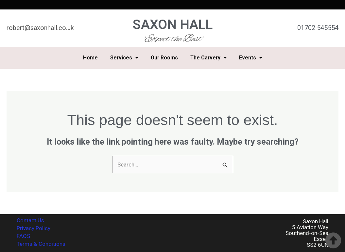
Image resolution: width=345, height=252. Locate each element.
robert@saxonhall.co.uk (40, 28)
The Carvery (208, 58)
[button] (124, 58)
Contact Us (30, 220)
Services (124, 58)
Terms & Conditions (41, 244)
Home (90, 58)
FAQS (23, 236)
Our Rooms (164, 58)
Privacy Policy (33, 228)
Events (250, 58)
